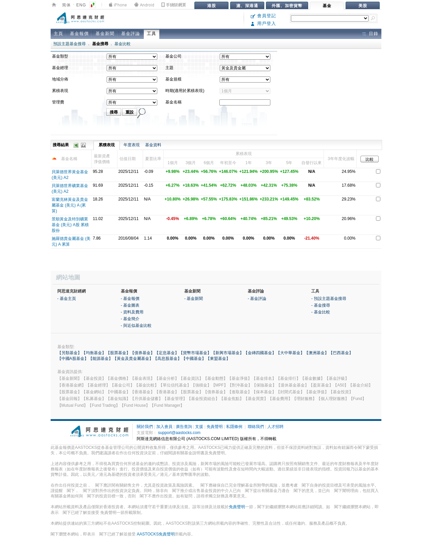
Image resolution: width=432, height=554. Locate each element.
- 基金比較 (320, 312)
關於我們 (145, 426)
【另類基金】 (69, 352)
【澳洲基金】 (316, 352)
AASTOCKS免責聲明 (156, 534)
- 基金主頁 (66, 298)
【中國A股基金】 (72, 358)
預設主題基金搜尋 (69, 43)
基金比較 (122, 43)
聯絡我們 (256, 426)
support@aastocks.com (179, 432)
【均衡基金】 (94, 352)
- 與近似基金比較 (136, 325)
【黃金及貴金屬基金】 (133, 358)
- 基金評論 (257, 298)
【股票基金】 (118, 352)
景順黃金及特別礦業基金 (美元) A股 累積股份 (70, 225)
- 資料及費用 (132, 312)
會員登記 (263, 15)
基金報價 (79, 33)
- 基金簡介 (130, 318)
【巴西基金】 (341, 352)
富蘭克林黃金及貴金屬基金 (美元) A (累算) (70, 205)
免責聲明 (215, 426)
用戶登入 (263, 23)
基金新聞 (105, 33)
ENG (81, 5)
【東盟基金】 (218, 358)
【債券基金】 (142, 352)
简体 (66, 5)
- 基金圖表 (130, 305)
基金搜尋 (100, 43)
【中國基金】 (194, 358)
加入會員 (164, 426)
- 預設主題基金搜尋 (328, 298)
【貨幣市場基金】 (195, 352)
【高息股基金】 (167, 358)
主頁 (58, 33)
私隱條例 (234, 426)
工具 (151, 33)
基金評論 (130, 33)
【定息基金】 (167, 352)
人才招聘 (275, 426)
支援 (199, 426)
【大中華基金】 (290, 352)
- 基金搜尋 (320, 305)
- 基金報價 (130, 298)
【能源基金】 (100, 358)
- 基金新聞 (193, 298)
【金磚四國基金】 (260, 352)
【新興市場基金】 (227, 352)
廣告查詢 (184, 426)
